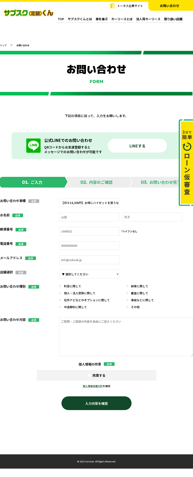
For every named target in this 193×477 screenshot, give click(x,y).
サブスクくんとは (80, 19)
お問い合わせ (170, 6)
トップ (4, 45)
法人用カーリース (148, 19)
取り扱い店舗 (173, 19)
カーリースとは (122, 19)
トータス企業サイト (130, 6)
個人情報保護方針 (93, 386)
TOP (61, 19)
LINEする (137, 145)
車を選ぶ (102, 19)
